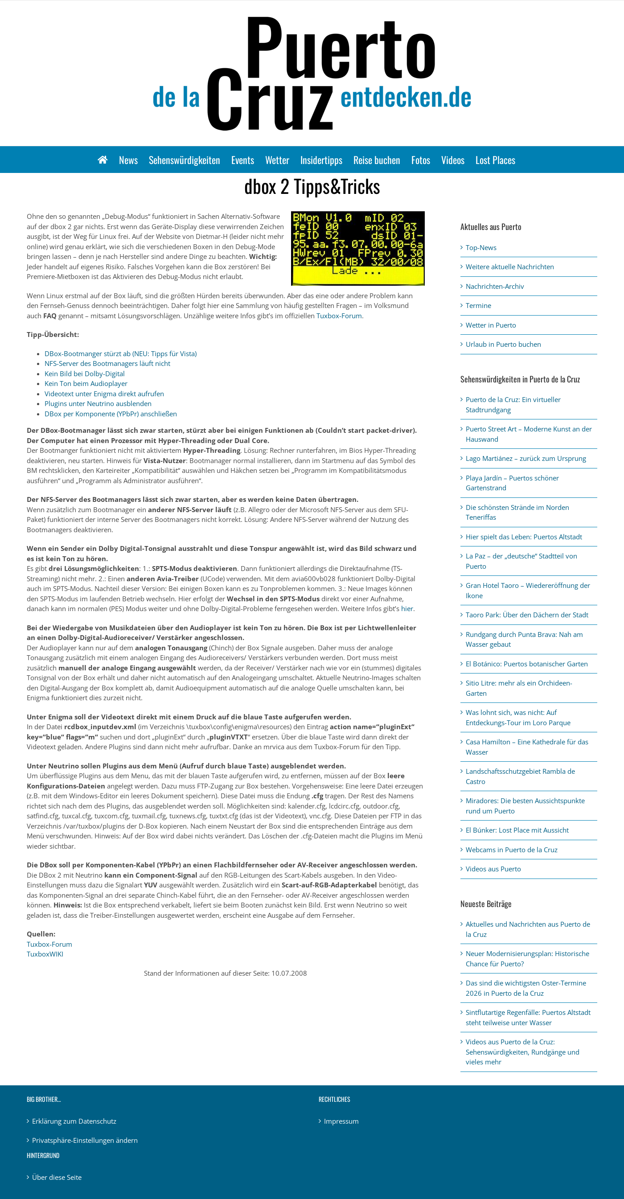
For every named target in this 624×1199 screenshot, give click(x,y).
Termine (478, 305)
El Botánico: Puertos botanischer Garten (527, 663)
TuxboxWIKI (45, 953)
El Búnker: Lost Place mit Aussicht (517, 829)
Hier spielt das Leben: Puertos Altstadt (524, 536)
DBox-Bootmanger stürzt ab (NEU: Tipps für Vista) (121, 353)
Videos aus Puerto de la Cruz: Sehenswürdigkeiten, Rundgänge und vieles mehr (522, 1051)
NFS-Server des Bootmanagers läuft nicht (107, 363)
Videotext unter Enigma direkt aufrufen (104, 393)
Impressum (341, 1121)
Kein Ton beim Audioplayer (86, 383)
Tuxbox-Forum (339, 315)
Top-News (481, 247)
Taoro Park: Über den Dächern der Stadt (527, 614)
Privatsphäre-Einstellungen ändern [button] (85, 1140)
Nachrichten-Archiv (495, 286)
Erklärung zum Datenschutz (74, 1121)
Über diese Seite (57, 1177)
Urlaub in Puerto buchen (503, 344)
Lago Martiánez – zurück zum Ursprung (526, 458)
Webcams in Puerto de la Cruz (512, 849)
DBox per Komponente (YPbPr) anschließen (111, 413)
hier (407, 608)
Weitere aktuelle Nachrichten (510, 266)
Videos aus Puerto (493, 868)
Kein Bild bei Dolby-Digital (85, 373)
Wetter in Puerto (491, 324)
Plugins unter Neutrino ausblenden (98, 403)
